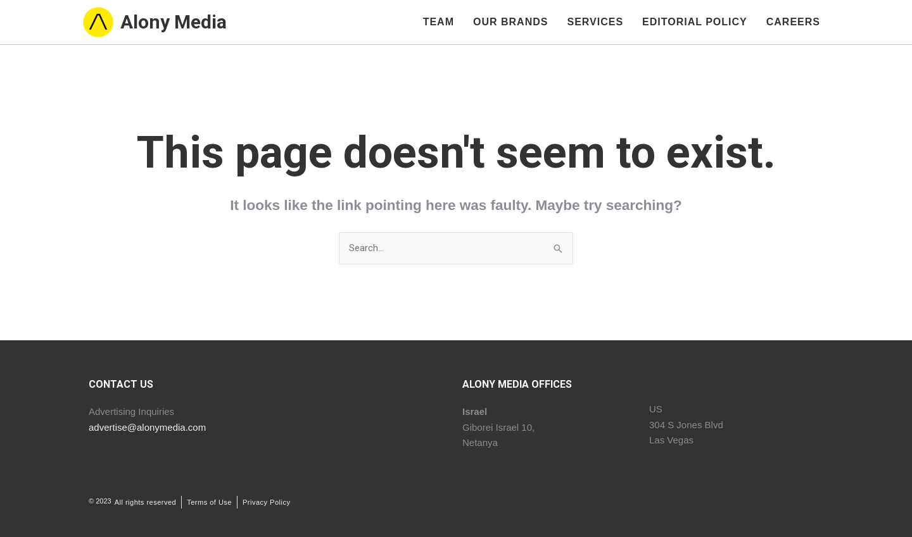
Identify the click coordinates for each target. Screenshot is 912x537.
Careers (793, 21)
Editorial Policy (694, 21)
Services (595, 21)
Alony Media (173, 22)
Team (438, 21)
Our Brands (510, 21)
